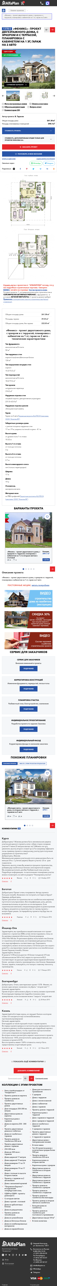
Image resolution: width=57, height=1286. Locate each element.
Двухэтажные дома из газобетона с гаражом (41, 1182)
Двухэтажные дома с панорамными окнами (41, 1141)
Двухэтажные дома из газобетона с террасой (41, 1176)
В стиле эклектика (39, 1221)
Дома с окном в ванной (41, 1101)
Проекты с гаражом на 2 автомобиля (14, 1179)
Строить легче (9, 285)
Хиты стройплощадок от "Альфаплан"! (14, 1092)
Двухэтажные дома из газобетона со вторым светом (41, 1170)
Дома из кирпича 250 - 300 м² (15, 1125)
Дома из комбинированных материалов (16, 1225)
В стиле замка (37, 1145)
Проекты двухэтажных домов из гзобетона (14, 1130)
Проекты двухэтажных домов (14, 1105)
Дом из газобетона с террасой (40, 1125)
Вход (6, 1259)
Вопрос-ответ (36, 107)
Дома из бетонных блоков (15, 1221)
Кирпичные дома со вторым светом (40, 1161)
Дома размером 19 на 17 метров (15, 1169)
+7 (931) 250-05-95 (40, 1253)
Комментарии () (12, 110)
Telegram (49, 163)
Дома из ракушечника (13, 1210)
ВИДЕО (6, 290)
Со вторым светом (12, 1199)
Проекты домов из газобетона (12, 1100)
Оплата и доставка (40, 104)
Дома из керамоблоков (14, 1229)
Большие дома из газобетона (39, 1207)
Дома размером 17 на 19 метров (15, 1164)
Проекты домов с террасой (43, 1110)
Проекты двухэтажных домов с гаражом (14, 1145)
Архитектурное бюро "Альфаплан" (13, 1246)
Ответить (5, 881)
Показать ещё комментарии (28, 1061)
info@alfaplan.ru (39, 1265)
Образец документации (15, 107)
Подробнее (29, 669)
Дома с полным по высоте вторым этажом (15, 1174)
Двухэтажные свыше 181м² (43, 1218)
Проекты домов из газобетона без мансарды (42, 1197)
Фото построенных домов (16, 104)
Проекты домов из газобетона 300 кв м (13, 1140)
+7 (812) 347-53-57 (40, 1258)
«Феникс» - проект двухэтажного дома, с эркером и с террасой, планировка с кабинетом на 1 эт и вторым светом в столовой (23, 555)
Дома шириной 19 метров (15, 1160)
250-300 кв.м (10, 1149)
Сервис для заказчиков (28, 652)
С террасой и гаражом (41, 1137)
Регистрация (9, 1263)
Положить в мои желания (30, 154)
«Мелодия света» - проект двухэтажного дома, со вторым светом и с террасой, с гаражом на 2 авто (23, 810)
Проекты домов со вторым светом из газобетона (43, 1202)
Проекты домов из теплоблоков (12, 1214)
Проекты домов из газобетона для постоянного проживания (42, 1213)
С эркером (36, 1095)
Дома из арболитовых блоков (14, 1206)
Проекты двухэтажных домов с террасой (41, 1133)
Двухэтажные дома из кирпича (13, 1115)
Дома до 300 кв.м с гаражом (12, 1153)
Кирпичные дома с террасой (40, 1114)
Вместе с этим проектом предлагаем (32, 763)
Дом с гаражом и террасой (43, 1118)
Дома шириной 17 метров (15, 1157)
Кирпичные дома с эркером (43, 1165)
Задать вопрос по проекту (45, 159)
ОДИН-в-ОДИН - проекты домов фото (15, 1195)
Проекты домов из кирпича (16, 1096)
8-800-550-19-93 (39, 1251)
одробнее (44, 585)
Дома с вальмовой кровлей (16, 1183)
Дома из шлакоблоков (14, 1218)
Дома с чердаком (39, 1098)
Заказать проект (29, 147)
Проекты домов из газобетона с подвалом (41, 1192)
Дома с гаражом (39, 1107)
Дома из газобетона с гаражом (13, 1135)
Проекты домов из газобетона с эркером (41, 1187)
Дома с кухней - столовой (15, 1202)
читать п (35, 585)
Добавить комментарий (29, 1071)
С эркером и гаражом (41, 1129)
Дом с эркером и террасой (43, 1121)
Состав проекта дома (38, 290)
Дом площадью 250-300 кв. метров (16, 1110)
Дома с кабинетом (39, 1104)
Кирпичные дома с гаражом (12, 1120)
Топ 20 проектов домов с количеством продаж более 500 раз (43, 1150)
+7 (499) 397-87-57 (40, 1262)
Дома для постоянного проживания (41, 1091)
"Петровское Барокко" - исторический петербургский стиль (14, 1189)
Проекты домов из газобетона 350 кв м (40, 1156)
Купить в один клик (9, 159)
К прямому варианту (15, 85)
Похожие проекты (9, 763)
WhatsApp (36, 163)
